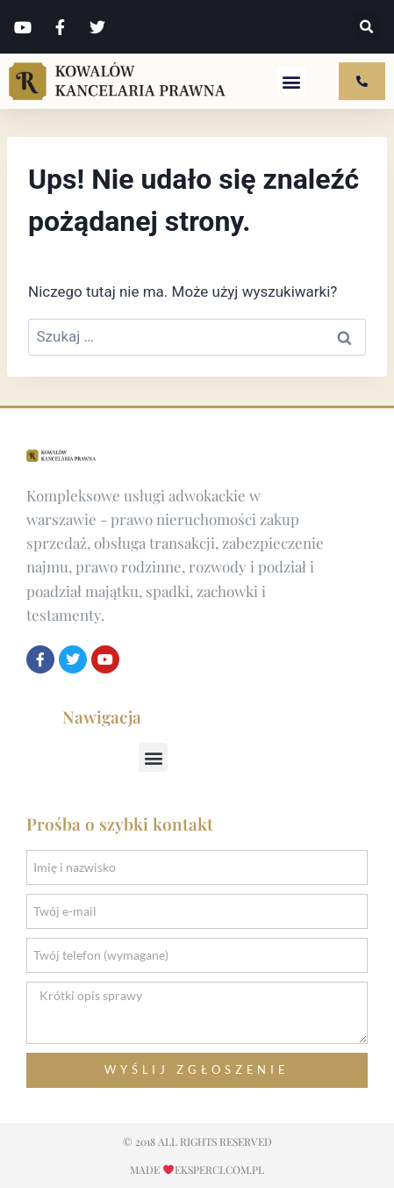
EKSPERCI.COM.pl (219, 1170)
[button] (367, 26)
